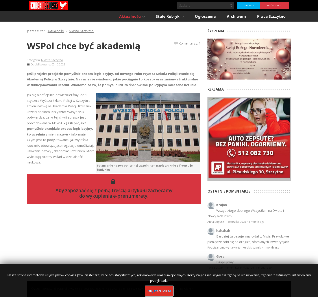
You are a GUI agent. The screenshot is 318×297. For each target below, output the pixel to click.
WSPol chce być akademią (83, 46)
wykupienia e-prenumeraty (116, 196)
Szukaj (231, 5)
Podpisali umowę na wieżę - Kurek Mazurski (234, 247)
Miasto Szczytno (52, 60)
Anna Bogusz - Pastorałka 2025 (227, 222)
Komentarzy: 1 (190, 43)
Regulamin (186, 289)
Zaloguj (248, 5)
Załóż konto (274, 5)
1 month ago (256, 222)
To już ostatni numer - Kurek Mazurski (230, 267)
